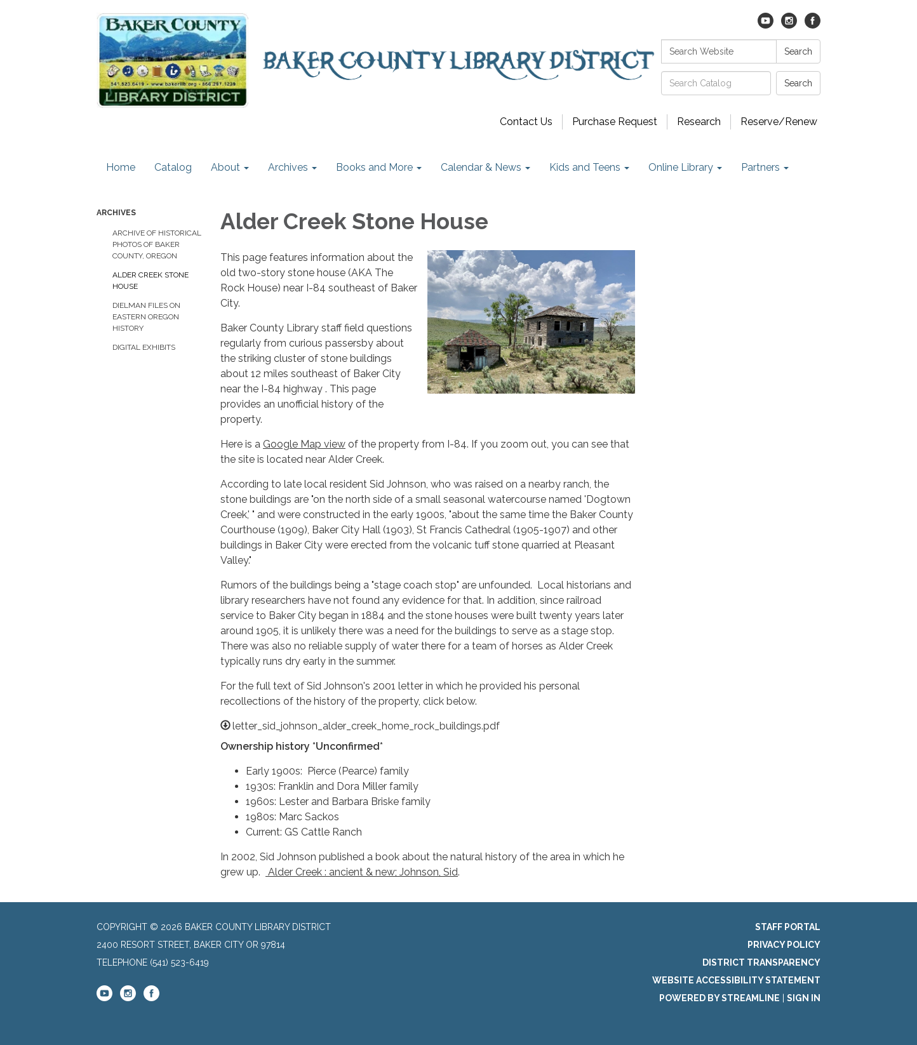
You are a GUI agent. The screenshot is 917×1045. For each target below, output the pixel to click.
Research (699, 122)
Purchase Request (614, 122)
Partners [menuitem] (760, 167)
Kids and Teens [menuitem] (584, 167)
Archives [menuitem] (288, 167)
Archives (116, 212)
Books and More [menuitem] (374, 167)
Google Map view (304, 444)
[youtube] (765, 25)
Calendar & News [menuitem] (481, 167)
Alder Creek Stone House (150, 280)
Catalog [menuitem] (173, 167)
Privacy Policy (783, 945)
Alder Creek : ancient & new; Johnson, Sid (361, 872)
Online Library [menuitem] (680, 167)
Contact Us (526, 122)
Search (798, 51)
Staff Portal (787, 927)
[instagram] (789, 25)
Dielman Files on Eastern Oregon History (146, 317)
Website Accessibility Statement (736, 980)
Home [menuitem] (120, 167)
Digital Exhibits (143, 347)
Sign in (803, 998)
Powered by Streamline (719, 998)
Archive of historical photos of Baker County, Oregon (156, 244)
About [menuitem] (225, 167)
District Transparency (761, 962)
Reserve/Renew (778, 122)
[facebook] (812, 25)
